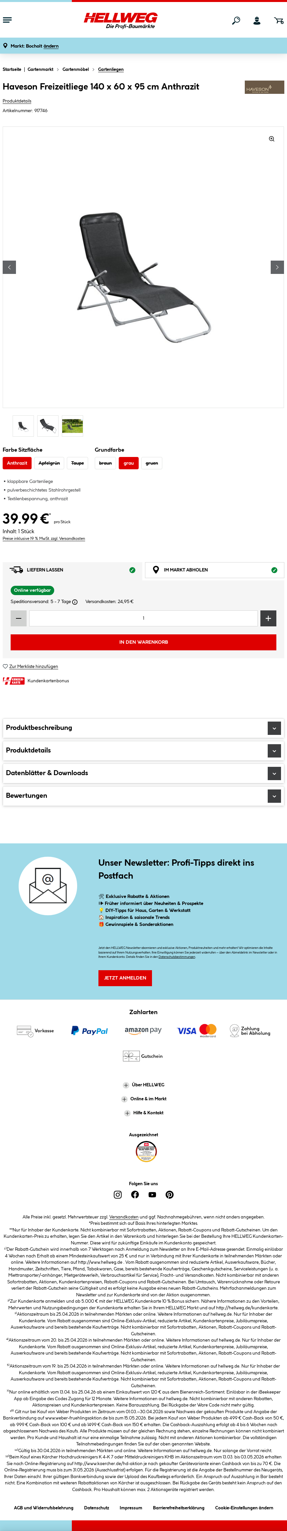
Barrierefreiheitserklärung (179, 1507)
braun (105, 463)
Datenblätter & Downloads (143, 773)
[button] (35, 46)
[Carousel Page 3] (74, 425)
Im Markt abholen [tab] (218, 571)
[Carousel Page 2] (49, 425)
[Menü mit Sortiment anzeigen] (7, 20)
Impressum (131, 1507)
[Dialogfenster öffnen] (74, 602)
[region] (143, 282)
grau (129, 463)
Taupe (77, 463)
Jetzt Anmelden (125, 978)
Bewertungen (143, 796)
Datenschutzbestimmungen (177, 957)
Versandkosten (124, 1217)
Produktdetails (17, 101)
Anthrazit (17, 463)
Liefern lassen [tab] (76, 571)
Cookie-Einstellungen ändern (244, 1507)
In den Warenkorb (143, 642)
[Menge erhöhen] (268, 618)
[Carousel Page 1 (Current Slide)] (25, 425)
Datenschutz (96, 1507)
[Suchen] (236, 21)
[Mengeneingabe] (143, 618)
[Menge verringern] (19, 618)
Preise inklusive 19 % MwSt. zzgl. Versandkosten (44, 539)
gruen (152, 463)
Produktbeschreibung (143, 728)
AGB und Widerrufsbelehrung (43, 1507)
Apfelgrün (49, 463)
